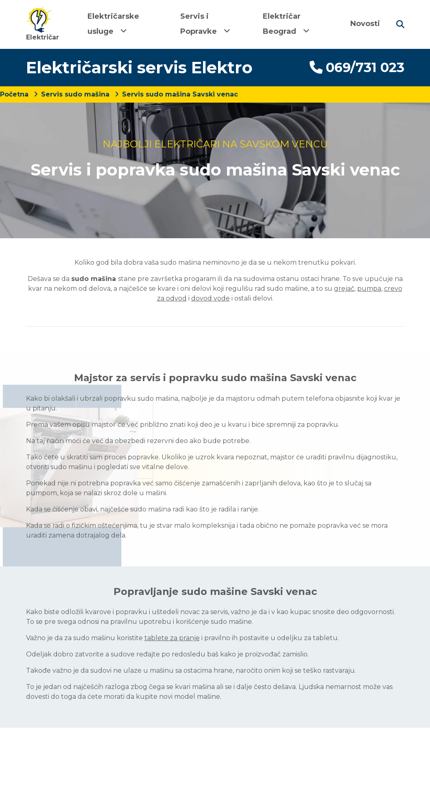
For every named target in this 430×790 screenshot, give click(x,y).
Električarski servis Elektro (139, 67)
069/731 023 (357, 67)
